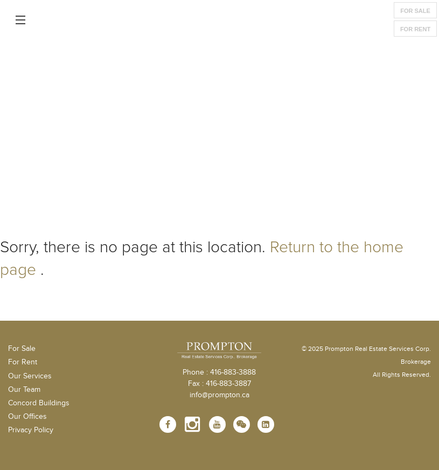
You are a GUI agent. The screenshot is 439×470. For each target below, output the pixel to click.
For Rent (415, 29)
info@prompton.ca (219, 395)
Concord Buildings (38, 403)
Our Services (30, 376)
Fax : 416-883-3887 (219, 383)
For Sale (415, 11)
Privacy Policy (30, 430)
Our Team (24, 389)
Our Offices (27, 416)
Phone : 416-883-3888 (219, 372)
